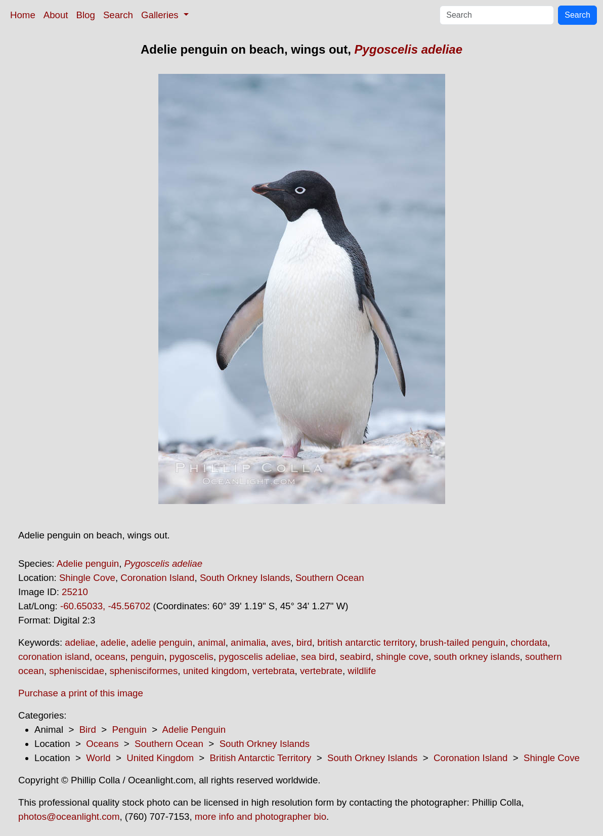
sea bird (317, 656)
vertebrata (273, 670)
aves (281, 642)
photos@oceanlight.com (68, 816)
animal (212, 642)
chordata (529, 642)
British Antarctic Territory (261, 758)
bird (304, 642)
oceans (110, 656)
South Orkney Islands (245, 577)
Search (118, 15)
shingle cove (402, 656)
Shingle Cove (87, 577)
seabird (355, 656)
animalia (248, 642)
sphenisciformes (144, 670)
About (56, 15)
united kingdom (215, 670)
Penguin (129, 729)
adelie (113, 642)
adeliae (80, 642)
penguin (147, 656)
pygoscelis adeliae (257, 656)
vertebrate (321, 670)
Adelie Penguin (194, 729)
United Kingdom (160, 758)
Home (22, 15)
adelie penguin (161, 642)
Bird (87, 729)
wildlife (362, 670)
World (98, 758)
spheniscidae (76, 670)
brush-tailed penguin (462, 642)
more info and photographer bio (260, 816)
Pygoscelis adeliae (408, 49)
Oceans (102, 743)
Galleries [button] (161, 15)
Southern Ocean (329, 577)
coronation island (54, 656)
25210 (75, 592)
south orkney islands (477, 656)
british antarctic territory (365, 642)
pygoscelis (191, 656)
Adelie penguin (88, 563)
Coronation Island (157, 577)
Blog (85, 15)
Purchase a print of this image (80, 693)
